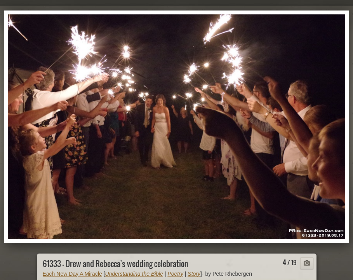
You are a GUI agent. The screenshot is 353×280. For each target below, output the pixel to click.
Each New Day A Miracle (72, 274)
